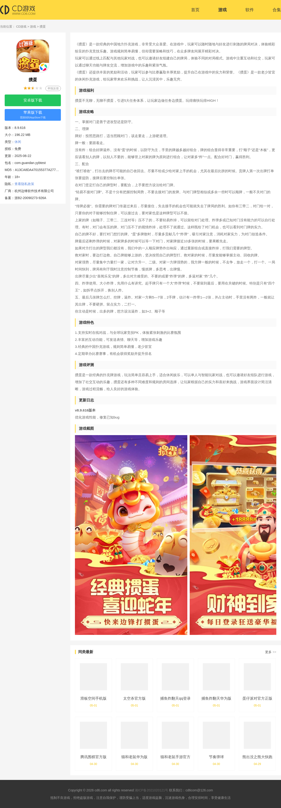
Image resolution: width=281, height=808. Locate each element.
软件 (249, 9)
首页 (195, 9)
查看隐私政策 (24, 184)
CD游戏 (21, 26)
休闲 (18, 142)
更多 (270, 652)
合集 (277, 9)
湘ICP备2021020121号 (151, 790)
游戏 (222, 9)
